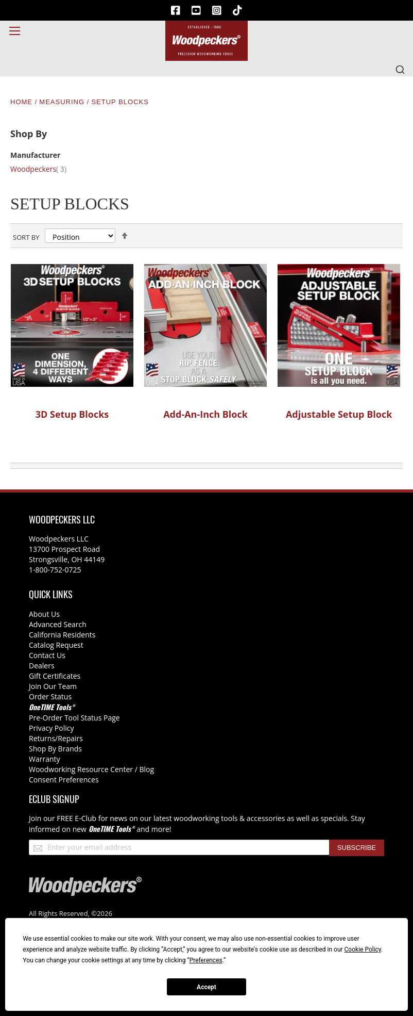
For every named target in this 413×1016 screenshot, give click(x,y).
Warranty (44, 759)
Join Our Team (53, 686)
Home (22, 102)
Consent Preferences (64, 779)
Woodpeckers (44, 169)
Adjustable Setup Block (339, 414)
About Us (44, 614)
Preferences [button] (206, 960)
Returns (42, 738)
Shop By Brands (55, 748)
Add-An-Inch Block (205, 414)
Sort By (26, 237)
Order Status (50, 696)
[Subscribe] (356, 848)
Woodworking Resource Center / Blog (91, 769)
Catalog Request (56, 645)
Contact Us (47, 655)
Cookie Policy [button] (363, 949)
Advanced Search (58, 624)
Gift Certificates (54, 676)
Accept (206, 987)
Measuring (63, 102)
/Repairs (69, 738)
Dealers (42, 665)
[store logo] (206, 41)
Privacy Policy (51, 728)
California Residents (62, 635)
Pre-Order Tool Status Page (74, 718)
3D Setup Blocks (72, 414)
